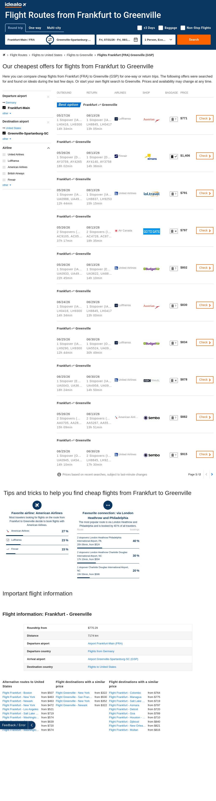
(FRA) (105, 643)
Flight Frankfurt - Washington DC (22, 729)
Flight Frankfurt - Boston (17, 692)
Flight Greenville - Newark (72, 705)
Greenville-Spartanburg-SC (28, 133)
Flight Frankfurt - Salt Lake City (21, 713)
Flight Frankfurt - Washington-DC (22, 717)
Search (194, 39)
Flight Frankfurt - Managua (125, 697)
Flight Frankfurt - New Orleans (127, 725)
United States (13, 128)
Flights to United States (102, 666)
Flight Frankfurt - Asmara (124, 705)
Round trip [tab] (15, 28)
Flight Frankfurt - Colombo (125, 692)
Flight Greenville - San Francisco (75, 697)
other (7, 113)
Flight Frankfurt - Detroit (123, 709)
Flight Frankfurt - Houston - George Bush (128, 717)
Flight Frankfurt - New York (19, 697)
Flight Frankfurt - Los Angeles (20, 709)
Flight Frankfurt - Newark (18, 701)
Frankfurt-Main (19, 108)
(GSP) (113, 659)
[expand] (4, 725)
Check (205, 118)
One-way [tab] (35, 28)
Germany (11, 102)
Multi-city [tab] (54, 28)
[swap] (50, 40)
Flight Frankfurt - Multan (123, 729)
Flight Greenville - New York (73, 692)
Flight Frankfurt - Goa (122, 713)
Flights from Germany (101, 651)
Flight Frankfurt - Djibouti (124, 721)
